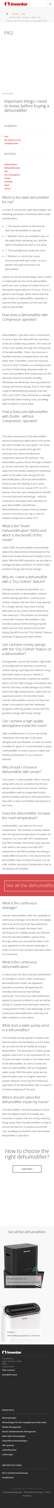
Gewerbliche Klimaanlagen (14, 1440)
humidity (8, 181)
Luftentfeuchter (9, 1450)
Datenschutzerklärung (33, 1492)
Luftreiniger (7, 1454)
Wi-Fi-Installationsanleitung (15, 1473)
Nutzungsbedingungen (12, 1492)
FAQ (6, 136)
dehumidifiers (10, 164)
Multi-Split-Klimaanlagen (13, 1436)
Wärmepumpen (9, 1417)
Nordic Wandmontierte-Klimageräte (19, 1431)
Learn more (27, 1169)
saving (7, 178)
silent (6, 185)
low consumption (12, 174)
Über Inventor (8, 1370)
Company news (11, 143)
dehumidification (12, 168)
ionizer (7, 188)
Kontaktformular (9, 1374)
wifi (6, 171)
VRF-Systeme (8, 1445)
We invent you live (12, 140)
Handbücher (8, 1477)
